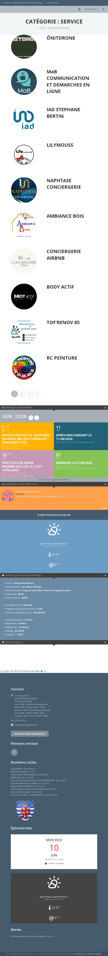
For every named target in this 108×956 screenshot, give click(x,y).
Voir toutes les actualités (54, 515)
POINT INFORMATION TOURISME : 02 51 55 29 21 (30, 783)
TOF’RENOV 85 (63, 322)
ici (67, 479)
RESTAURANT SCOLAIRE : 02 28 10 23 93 (27, 792)
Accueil (42, 28)
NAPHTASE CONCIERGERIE (64, 183)
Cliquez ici (50, 936)
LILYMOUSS (60, 145)
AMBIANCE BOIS (65, 216)
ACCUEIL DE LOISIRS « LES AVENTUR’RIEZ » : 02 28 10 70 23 (34, 795)
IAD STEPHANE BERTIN (63, 112)
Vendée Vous (80, 954)
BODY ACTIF (60, 287)
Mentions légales (94, 954)
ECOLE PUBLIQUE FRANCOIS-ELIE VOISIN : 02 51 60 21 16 (33, 789)
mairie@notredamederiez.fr (26, 725)
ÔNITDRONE (61, 38)
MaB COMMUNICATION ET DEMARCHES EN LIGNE (68, 81)
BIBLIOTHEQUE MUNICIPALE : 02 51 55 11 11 (28, 786)
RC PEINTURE (62, 358)
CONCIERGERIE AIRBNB (64, 254)
